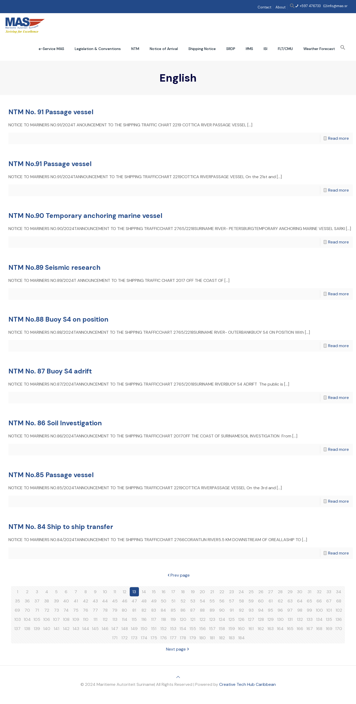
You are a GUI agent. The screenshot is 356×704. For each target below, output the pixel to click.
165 (290, 628)
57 (231, 601)
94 (261, 610)
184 (241, 638)
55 (212, 601)
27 (270, 592)
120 (183, 619)
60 (261, 601)
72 (46, 610)
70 (27, 610)
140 (46, 628)
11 (114, 592)
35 (17, 601)
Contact (264, 7)
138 (27, 628)
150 (144, 628)
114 (124, 619)
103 (17, 619)
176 (163, 638)
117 (153, 619)
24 (241, 592)
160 (241, 628)
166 (300, 628)
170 (338, 628)
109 (75, 619)
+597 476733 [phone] (310, 6)
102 (338, 610)
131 (290, 619)
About (280, 7)
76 (85, 610)
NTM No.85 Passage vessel (51, 475)
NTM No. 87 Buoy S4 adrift (50, 371)
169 (329, 628)
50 (163, 601)
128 (261, 619)
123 (212, 619)
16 (164, 592)
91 (232, 610)
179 (192, 638)
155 (192, 628)
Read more (338, 138)
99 (309, 610)
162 (261, 628)
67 (329, 601)
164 (280, 628)
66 (319, 601)
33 (329, 592)
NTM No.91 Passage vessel (50, 163)
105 (36, 619)
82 (144, 610)
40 (66, 601)
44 (105, 601)
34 (338, 592)
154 (182, 628)
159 (231, 628)
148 (124, 628)
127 (251, 619)
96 (280, 610)
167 (309, 628)
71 (37, 610)
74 (66, 610)
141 (56, 628)
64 (300, 601)
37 (36, 601)
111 (95, 619)
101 (329, 610)
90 (222, 610)
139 (37, 628)
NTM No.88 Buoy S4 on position (58, 319)
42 (85, 601)
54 (202, 601)
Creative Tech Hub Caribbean (247, 684)
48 (144, 601)
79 (114, 610)
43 (95, 601)
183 (232, 638)
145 (95, 628)
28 (280, 592)
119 (173, 619)
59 (251, 601)
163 (270, 628)
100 (319, 610)
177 (173, 638)
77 (95, 610)
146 (105, 628)
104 (27, 619)
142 (66, 628)
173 (134, 638)
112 (105, 619)
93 (251, 610)
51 (173, 601)
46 (124, 601)
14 (144, 592)
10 (105, 592)
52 (182, 601)
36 (27, 601)
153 (173, 628)
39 (56, 601)
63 (290, 601)
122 (202, 619)
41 (76, 601)
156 (202, 628)
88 (202, 610)
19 (193, 592)
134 (319, 619)
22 (221, 592)
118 (163, 619)
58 (241, 601)
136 (338, 619)
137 (17, 628)
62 (280, 601)
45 (115, 601)
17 (173, 592)
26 (260, 592)
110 (85, 619)
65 (309, 601)
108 (66, 619)
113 (114, 619)
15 (154, 592)
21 (212, 592)
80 (124, 610)
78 (105, 610)
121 (192, 619)
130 (280, 619)
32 (319, 592)
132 (300, 619)
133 (310, 619)
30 (299, 592)
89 (212, 610)
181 (212, 638)
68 (338, 601)
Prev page (178, 575)
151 (153, 628)
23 (231, 592)
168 (319, 628)
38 (46, 601)
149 (134, 628)
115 (134, 619)
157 (212, 628)
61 (271, 601)
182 (222, 638)
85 (173, 610)
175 (154, 638)
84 (163, 610)
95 (270, 610)
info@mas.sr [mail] (337, 6)
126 (241, 619)
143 (76, 628)
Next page (178, 649)
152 (163, 628)
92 (241, 610)
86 (182, 610)
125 (231, 619)
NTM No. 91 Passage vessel (50, 112)
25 (251, 592)
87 (192, 610)
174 (144, 638)
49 (154, 601)
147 (114, 628)
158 (222, 628)
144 (85, 628)
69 (17, 610)
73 (56, 610)
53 (192, 601)
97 (290, 610)
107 (56, 619)
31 (309, 592)
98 (299, 610)
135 (329, 619)
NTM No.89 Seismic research (54, 267)
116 (144, 619)
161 (251, 628)
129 (270, 619)
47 (134, 601)
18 (183, 592)
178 (183, 638)
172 (124, 638)
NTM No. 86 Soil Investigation (55, 423)
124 (222, 619)
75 (75, 610)
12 (124, 592)
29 (290, 592)
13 (134, 592)
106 (46, 619)
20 (202, 592)
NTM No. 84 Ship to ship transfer (60, 526)
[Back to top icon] (178, 677)
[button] (292, 7)
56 (221, 601)
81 (134, 610)
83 (153, 610)
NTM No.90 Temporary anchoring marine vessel (85, 215)
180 (202, 638)
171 (114, 638)
